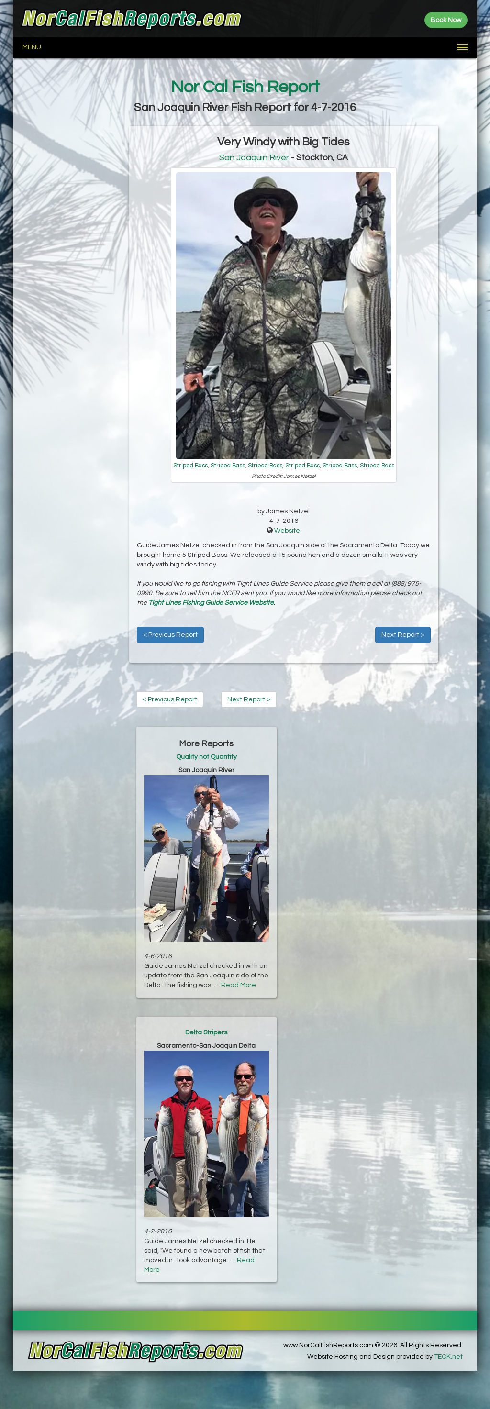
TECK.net (448, 1357)
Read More (238, 985)
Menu (31, 47)
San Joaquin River (254, 157)
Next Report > (402, 635)
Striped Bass (190, 466)
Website (287, 530)
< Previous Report (170, 635)
